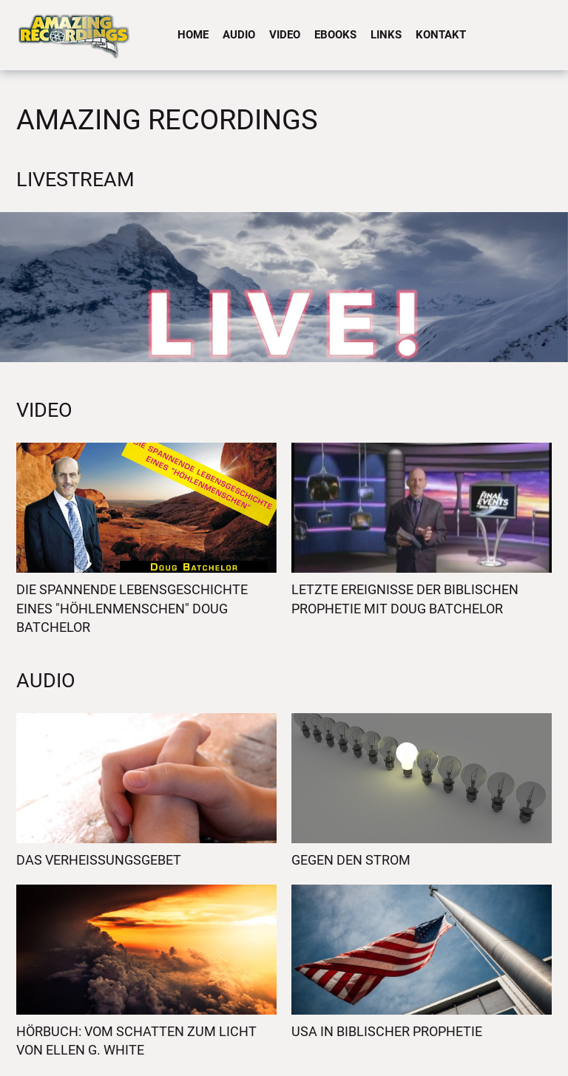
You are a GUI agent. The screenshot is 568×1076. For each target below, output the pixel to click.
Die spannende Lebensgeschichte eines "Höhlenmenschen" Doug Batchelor (132, 608)
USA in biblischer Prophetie (386, 1031)
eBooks (335, 34)
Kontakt (441, 34)
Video (284, 34)
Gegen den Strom (350, 860)
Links (386, 34)
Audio (239, 34)
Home (193, 34)
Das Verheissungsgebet (98, 860)
